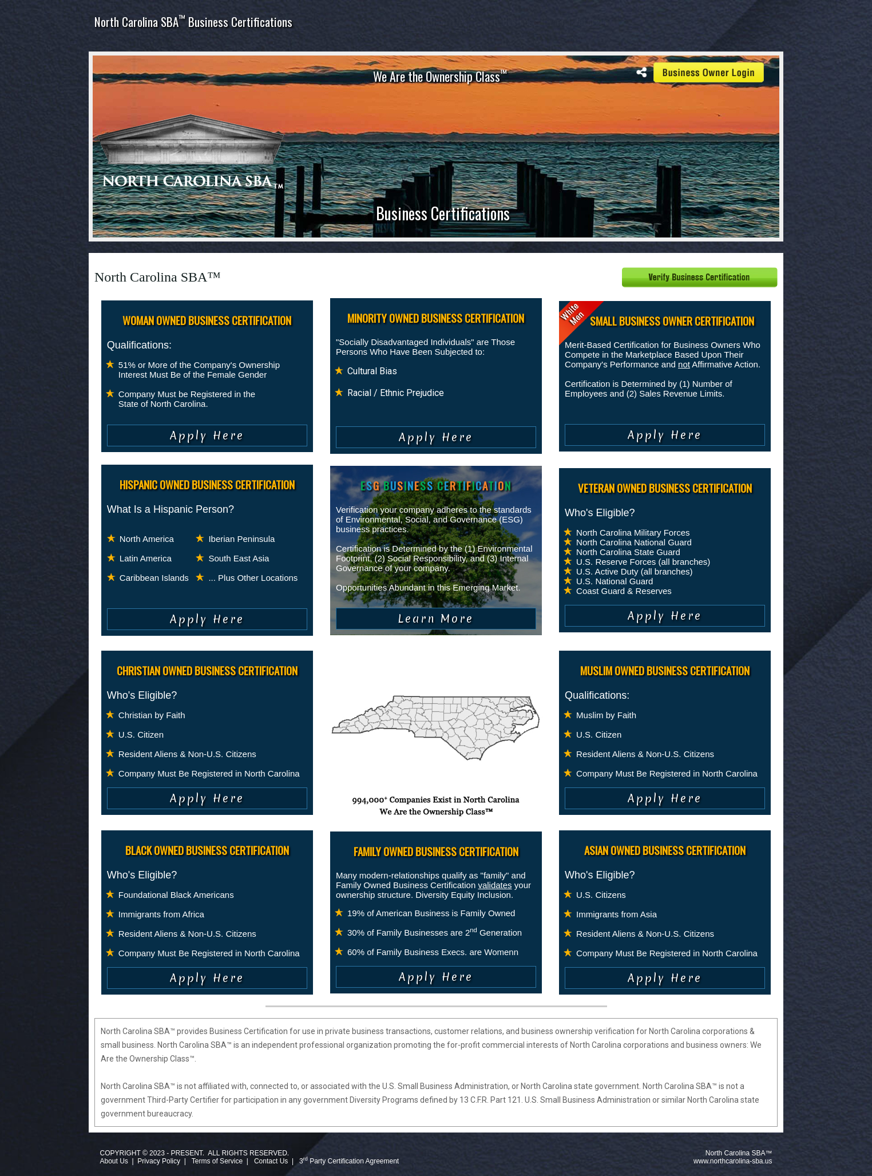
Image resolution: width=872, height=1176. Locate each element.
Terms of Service (217, 1161)
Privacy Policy (158, 1161)
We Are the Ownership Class (440, 76)
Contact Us (271, 1161)
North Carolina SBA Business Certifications (193, 21)
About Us (114, 1161)
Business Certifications (443, 213)
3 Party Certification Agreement (349, 1161)
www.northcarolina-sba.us (732, 1161)
